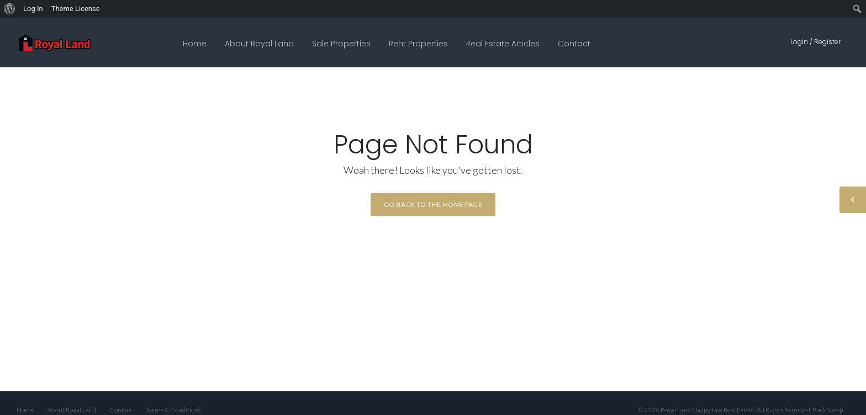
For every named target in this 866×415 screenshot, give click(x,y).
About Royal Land (259, 43)
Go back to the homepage (433, 204)
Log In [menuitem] (33, 8)
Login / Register (815, 41)
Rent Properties (418, 43)
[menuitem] (9, 9)
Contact (574, 43)
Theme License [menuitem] (75, 8)
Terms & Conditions (173, 410)
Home (195, 43)
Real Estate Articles (503, 43)
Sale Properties (341, 43)
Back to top (827, 410)
